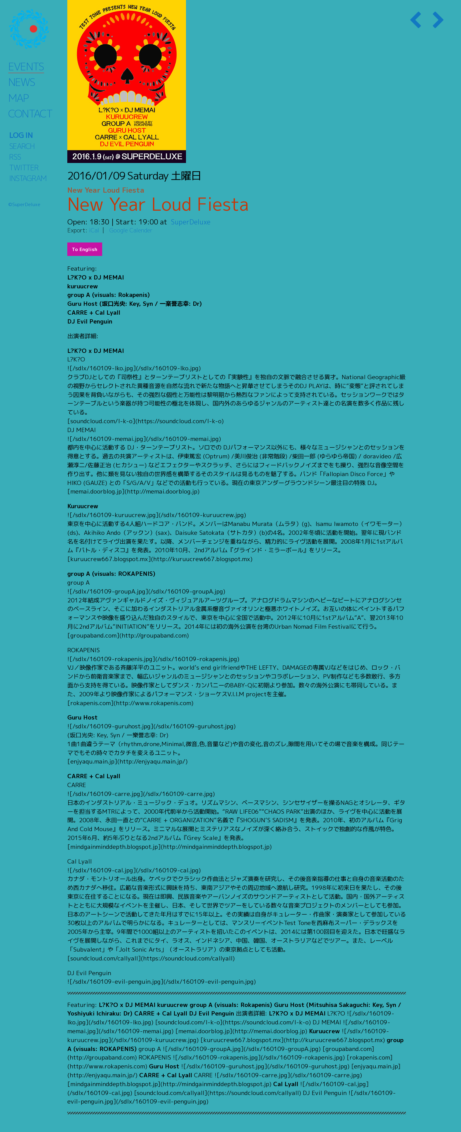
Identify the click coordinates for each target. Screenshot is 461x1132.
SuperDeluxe (192, 222)
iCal (94, 230)
